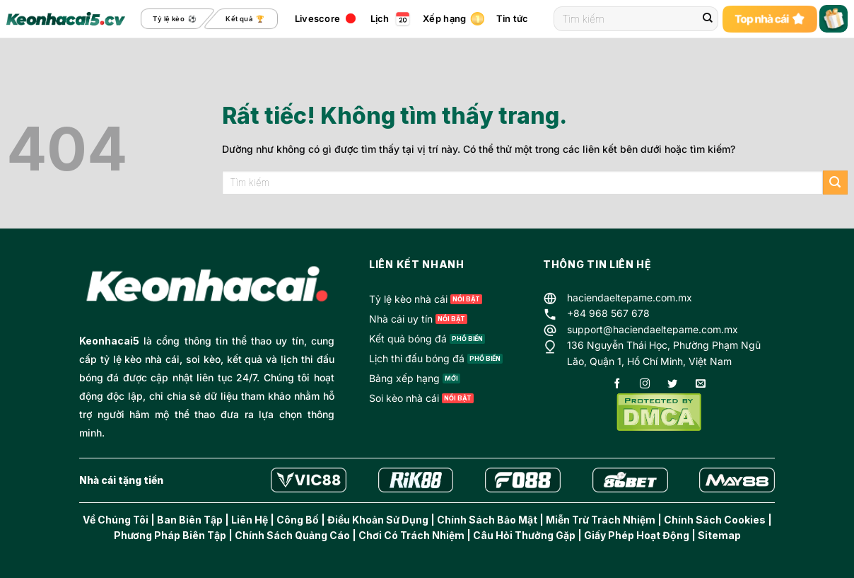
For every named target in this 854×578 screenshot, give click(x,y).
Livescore (317, 18)
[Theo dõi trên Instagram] (645, 384)
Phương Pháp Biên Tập (170, 535)
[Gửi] (707, 19)
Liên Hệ (249, 520)
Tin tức (520, 18)
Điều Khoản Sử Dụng (377, 520)
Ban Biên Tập (190, 520)
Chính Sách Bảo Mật (487, 520)
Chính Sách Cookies (715, 520)
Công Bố (297, 520)
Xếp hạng (444, 18)
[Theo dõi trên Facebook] (617, 384)
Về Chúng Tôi (115, 520)
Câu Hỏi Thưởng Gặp (524, 535)
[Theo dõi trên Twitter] (672, 384)
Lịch (380, 18)
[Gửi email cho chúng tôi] (701, 384)
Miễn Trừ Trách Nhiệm (600, 520)
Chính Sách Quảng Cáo (292, 535)
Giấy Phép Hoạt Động (636, 535)
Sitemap (719, 535)
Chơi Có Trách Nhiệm (411, 535)
